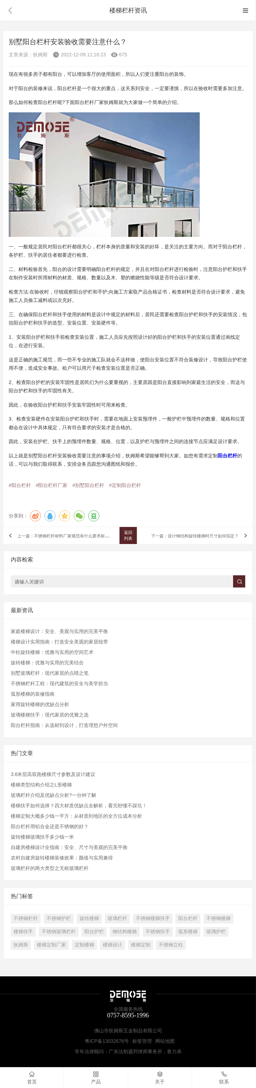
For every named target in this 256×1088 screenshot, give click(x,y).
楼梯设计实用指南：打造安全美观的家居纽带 (59, 642)
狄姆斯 (21, 944)
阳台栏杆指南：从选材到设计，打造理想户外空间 (64, 725)
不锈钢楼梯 (218, 918)
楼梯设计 (112, 944)
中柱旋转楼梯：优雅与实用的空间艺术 (52, 652)
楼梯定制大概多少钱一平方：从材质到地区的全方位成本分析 (76, 816)
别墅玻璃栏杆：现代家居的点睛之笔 (50, 673)
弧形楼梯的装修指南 (33, 694)
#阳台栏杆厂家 (52, 485)
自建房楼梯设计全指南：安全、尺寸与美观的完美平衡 (69, 847)
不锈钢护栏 (59, 918)
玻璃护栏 (216, 931)
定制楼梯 (84, 944)
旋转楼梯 (89, 918)
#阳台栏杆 (20, 485)
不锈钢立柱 (171, 944)
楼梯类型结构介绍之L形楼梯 (41, 784)
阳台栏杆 (188, 918)
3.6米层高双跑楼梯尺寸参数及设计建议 (53, 774)
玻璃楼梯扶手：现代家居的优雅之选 (50, 715)
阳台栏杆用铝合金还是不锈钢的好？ (50, 826)
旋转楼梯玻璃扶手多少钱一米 (42, 837)
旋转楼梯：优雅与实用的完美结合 (47, 662)
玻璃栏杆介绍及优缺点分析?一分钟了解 (53, 795)
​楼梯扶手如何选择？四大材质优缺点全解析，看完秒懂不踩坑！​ (79, 805)
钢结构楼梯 (125, 931)
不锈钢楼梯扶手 (153, 918)
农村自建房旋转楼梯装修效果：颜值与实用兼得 (62, 858)
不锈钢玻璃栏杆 (59, 931)
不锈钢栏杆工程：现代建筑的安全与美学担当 (59, 683)
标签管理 (142, 1041)
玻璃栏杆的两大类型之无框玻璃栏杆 (50, 868)
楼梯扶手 (23, 931)
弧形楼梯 (188, 931)
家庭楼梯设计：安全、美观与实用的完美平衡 (59, 631)
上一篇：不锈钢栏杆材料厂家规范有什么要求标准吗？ (67, 536)
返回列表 (128, 535)
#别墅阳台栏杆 (88, 485)
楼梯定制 (140, 944)
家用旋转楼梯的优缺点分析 (40, 704)
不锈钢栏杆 (26, 918)
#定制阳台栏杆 (125, 485)
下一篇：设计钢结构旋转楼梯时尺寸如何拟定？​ (195, 536)
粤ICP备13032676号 (107, 1041)
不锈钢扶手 (158, 931)
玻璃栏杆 (117, 918)
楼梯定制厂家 (51, 944)
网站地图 (165, 1041)
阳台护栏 (94, 931)
